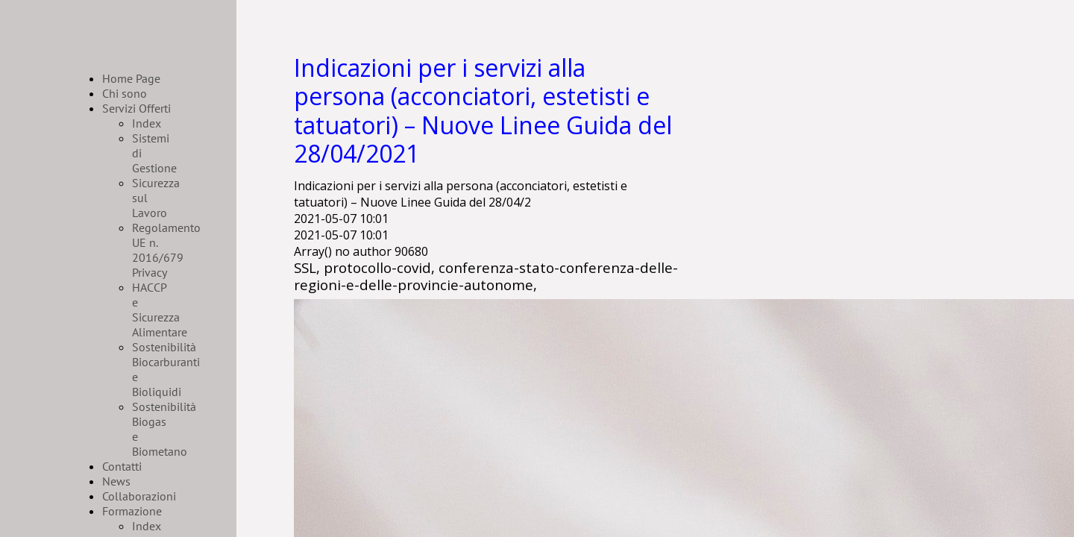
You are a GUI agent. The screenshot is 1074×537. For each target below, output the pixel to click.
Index (146, 123)
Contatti (122, 466)
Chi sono (124, 93)
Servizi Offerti (136, 108)
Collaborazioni (139, 496)
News (116, 481)
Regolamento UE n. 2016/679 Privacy (166, 250)
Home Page (131, 78)
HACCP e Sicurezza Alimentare (159, 309)
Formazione (132, 510)
